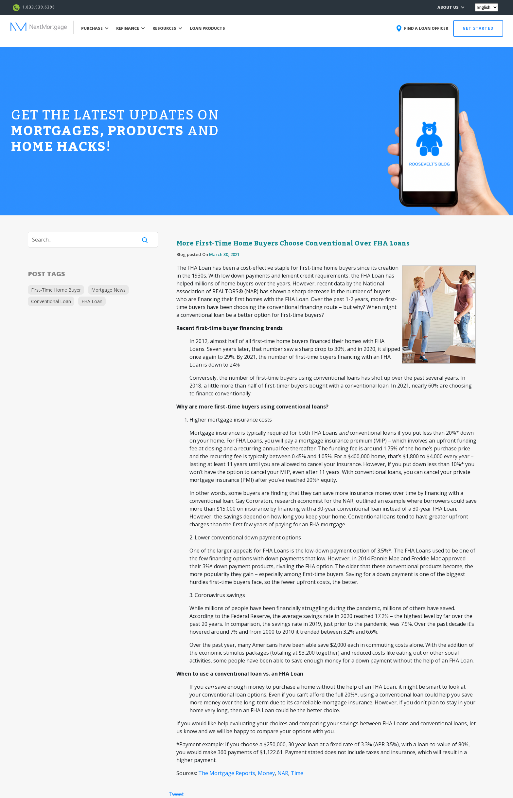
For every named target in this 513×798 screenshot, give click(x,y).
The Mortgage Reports (226, 773)
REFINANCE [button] (130, 28)
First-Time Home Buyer (56, 290)
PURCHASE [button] (95, 28)
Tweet (176, 794)
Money (266, 773)
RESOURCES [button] (167, 28)
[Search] (86, 239)
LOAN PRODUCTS (207, 28)
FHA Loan (91, 301)
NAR (282, 773)
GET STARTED (478, 28)
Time (297, 773)
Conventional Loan (51, 301)
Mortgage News (108, 290)
